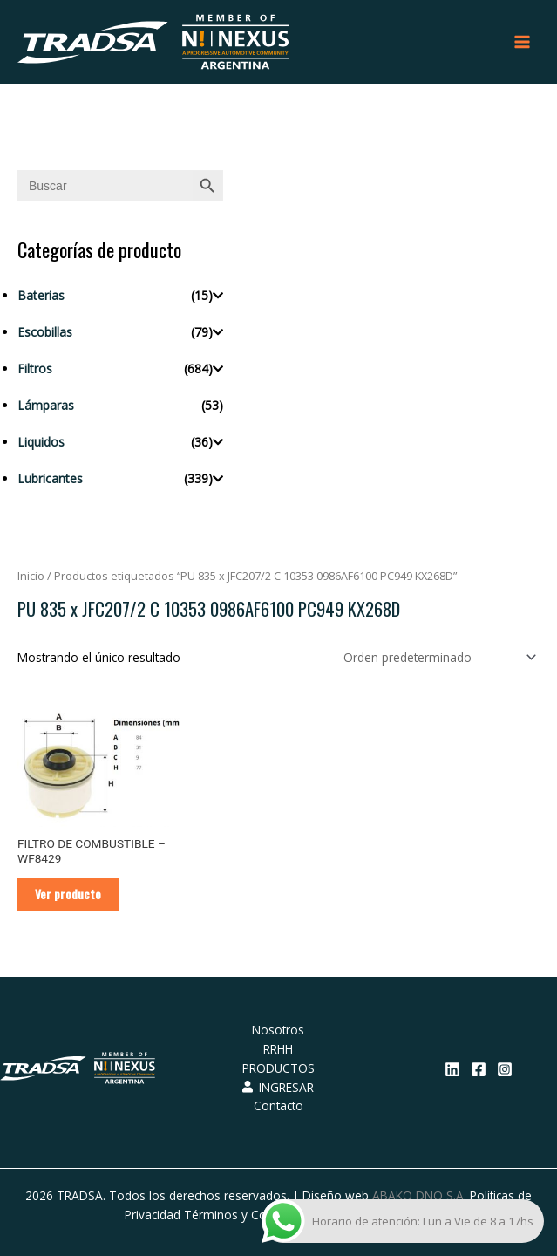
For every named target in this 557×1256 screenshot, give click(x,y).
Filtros (34, 368)
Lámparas (45, 405)
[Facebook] (478, 1069)
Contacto (278, 1105)
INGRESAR (278, 1087)
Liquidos (41, 441)
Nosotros (278, 1029)
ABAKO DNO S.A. (419, 1195)
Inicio (30, 576)
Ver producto (68, 894)
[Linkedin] (452, 1069)
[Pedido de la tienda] (437, 657)
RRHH (278, 1049)
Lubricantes (50, 478)
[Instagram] (505, 1069)
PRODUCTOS (278, 1068)
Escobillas (44, 332)
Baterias (41, 295)
